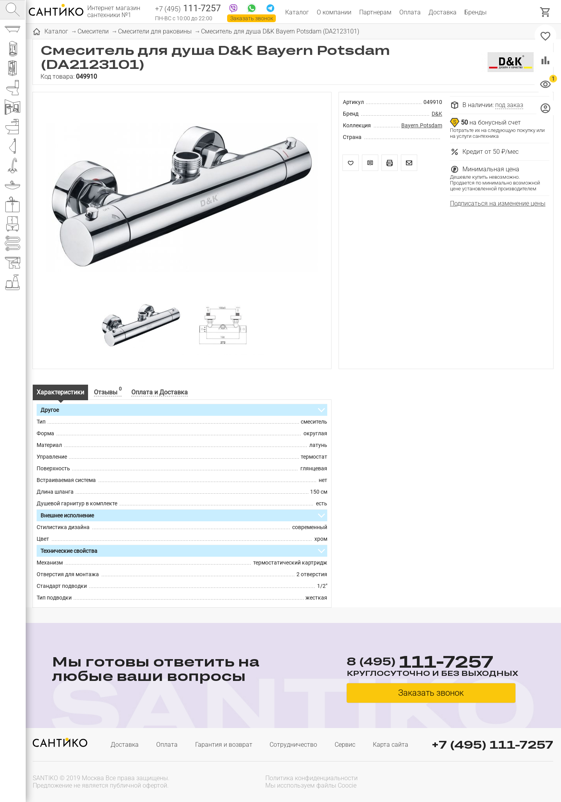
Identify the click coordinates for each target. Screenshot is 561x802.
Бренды (475, 12)
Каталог (297, 12)
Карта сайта (390, 744)
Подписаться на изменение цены (497, 203)
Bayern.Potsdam (421, 125)
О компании (334, 12)
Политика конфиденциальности (311, 778)
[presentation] (503, 781)
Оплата (410, 12)
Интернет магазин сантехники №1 (113, 12)
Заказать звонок (251, 18)
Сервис (345, 744)
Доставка (443, 12)
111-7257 (188, 9)
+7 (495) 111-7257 (492, 745)
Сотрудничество (293, 744)
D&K (437, 114)
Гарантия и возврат (223, 744)
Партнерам (375, 12)
